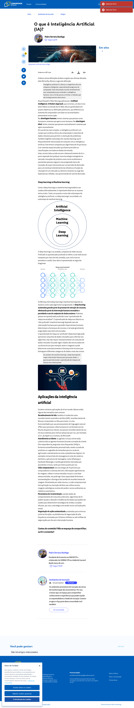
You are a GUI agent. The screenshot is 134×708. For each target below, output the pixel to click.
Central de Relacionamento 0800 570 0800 (82, 679)
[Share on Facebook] (23, 70)
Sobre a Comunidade (115, 677)
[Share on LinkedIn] (23, 83)
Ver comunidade (58, 610)
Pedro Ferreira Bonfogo (55, 37)
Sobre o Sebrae (113, 673)
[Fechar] (39, 667)
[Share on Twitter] (23, 76)
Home (29, 4)
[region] (22, 686)
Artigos (63, 14)
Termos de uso (113, 680)
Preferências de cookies (22, 701)
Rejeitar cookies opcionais (22, 695)
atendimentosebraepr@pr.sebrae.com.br (82, 675)
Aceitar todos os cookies (22, 689)
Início (31, 14)
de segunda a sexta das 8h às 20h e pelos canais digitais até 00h (84, 681)
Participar (71, 583)
